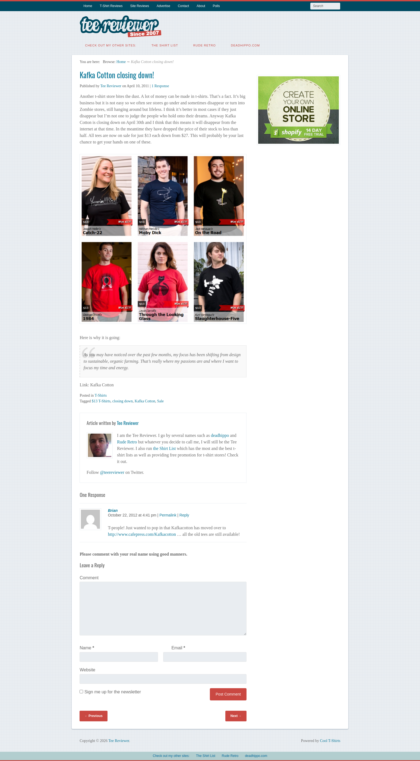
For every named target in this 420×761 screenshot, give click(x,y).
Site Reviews (139, 6)
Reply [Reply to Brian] (184, 514)
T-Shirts (100, 395)
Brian (113, 510)
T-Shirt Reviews (111, 6)
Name (87, 647)
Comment (89, 577)
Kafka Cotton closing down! (117, 74)
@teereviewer (112, 471)
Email (178, 647)
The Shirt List (164, 44)
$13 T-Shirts (101, 401)
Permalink (167, 514)
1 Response (160, 85)
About (201, 6)
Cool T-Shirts (330, 740)
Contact (183, 6)
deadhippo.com (245, 44)
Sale (160, 401)
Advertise (163, 6)
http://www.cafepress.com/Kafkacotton (142, 533)
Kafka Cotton (145, 401)
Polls (216, 6)
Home (87, 6)
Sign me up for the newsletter (110, 691)
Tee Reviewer (110, 85)
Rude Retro (204, 44)
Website (87, 669)
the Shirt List (164, 448)
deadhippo (220, 435)
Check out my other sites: (110, 44)
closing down (122, 401)
